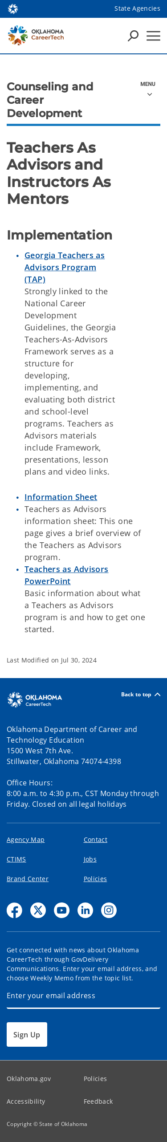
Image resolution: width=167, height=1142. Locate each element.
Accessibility (26, 1101)
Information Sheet (60, 497)
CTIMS (16, 859)
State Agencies (137, 8)
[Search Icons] (133, 36)
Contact (95, 839)
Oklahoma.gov (29, 1078)
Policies (95, 878)
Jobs (90, 859)
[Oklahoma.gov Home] (13, 8)
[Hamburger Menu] (153, 36)
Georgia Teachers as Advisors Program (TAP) (64, 267)
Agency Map (26, 839)
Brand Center (28, 878)
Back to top (140, 694)
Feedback (98, 1101)
